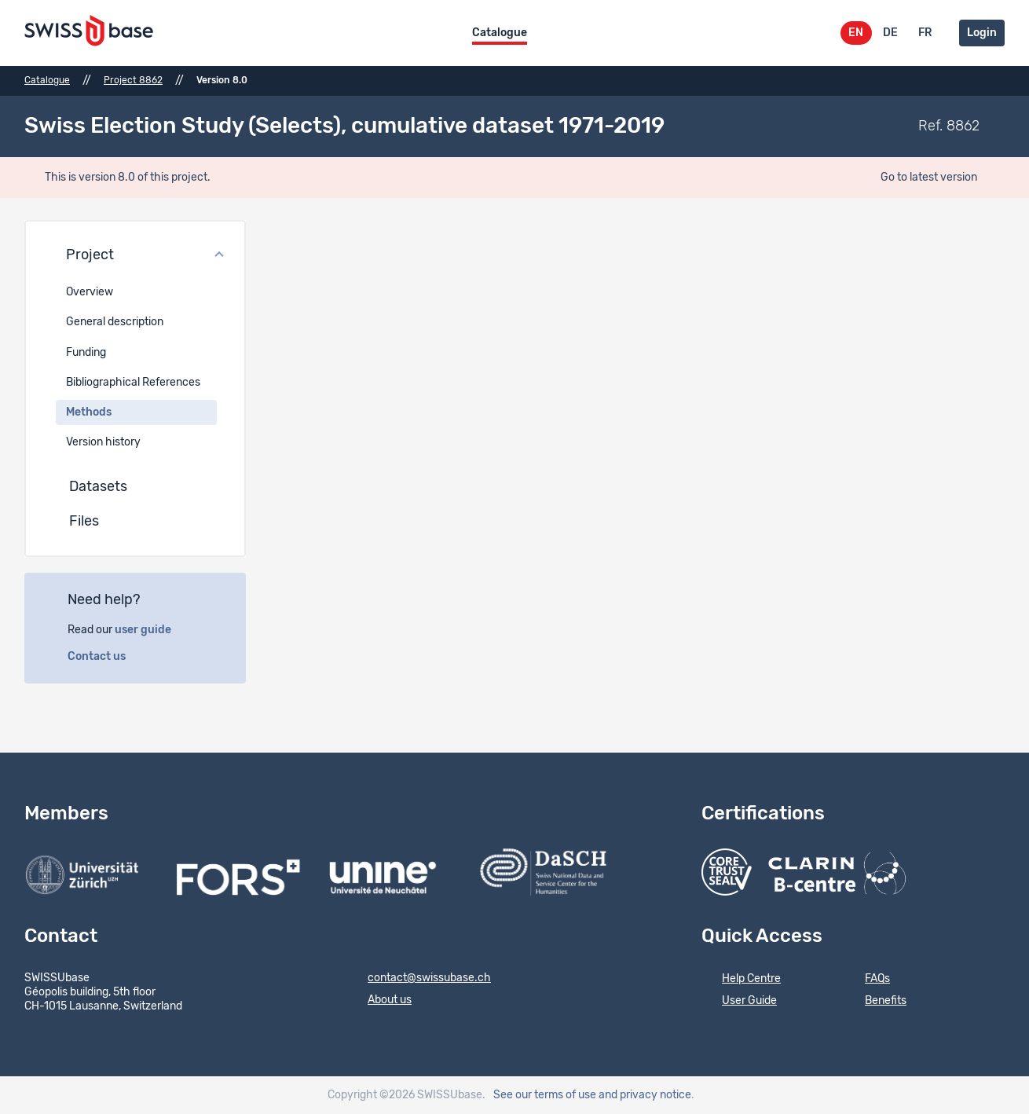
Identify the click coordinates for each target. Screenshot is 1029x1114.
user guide (152, 630)
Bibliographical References (133, 382)
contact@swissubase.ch (419, 979)
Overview (89, 292)
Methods (89, 412)
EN (855, 32)
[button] (135, 256)
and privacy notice (645, 1095)
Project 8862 (133, 80)
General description (114, 322)
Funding (86, 352)
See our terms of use (544, 1095)
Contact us (105, 657)
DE (890, 32)
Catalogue (499, 32)
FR (925, 32)
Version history (103, 442)
